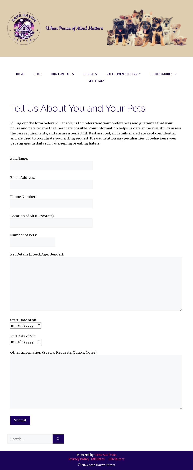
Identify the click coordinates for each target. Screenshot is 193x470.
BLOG (37, 74)
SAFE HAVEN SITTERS (126, 74)
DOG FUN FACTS (62, 74)
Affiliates (98, 459)
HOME (20, 74)
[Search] (58, 439)
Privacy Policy (79, 459)
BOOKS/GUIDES (166, 74)
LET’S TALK (96, 80)
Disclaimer (116, 459)
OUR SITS (90, 74)
